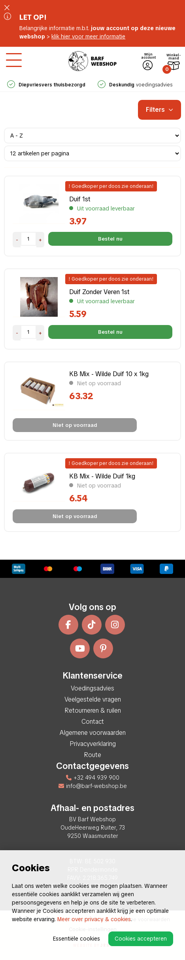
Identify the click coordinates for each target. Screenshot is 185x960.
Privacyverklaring (93, 744)
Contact (92, 721)
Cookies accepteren (141, 938)
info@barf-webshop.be (93, 786)
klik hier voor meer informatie (88, 36)
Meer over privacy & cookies (94, 919)
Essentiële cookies (76, 938)
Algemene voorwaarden (93, 733)
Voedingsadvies (92, 688)
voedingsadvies (135, 85)
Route (92, 755)
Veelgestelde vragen (92, 699)
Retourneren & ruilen (92, 710)
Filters (159, 109)
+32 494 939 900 (92, 777)
